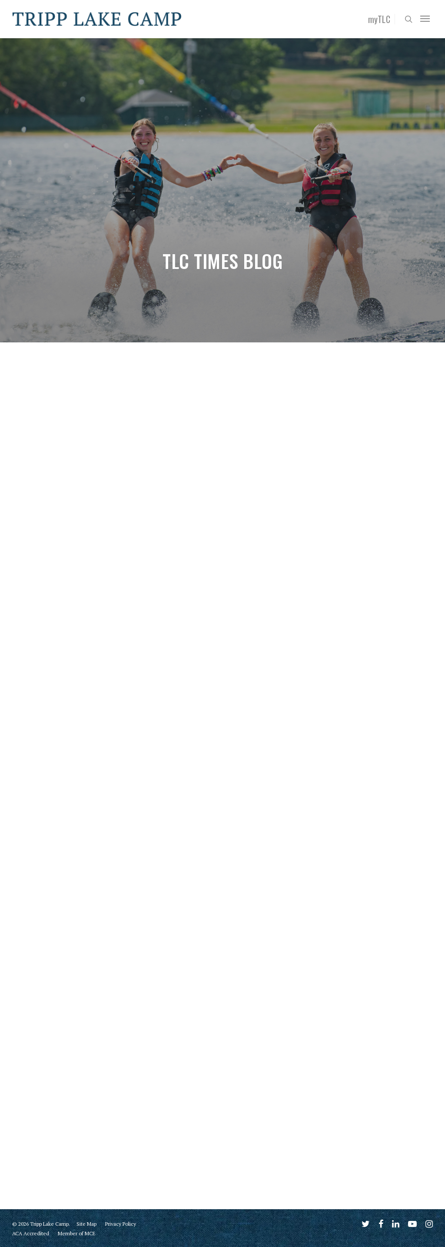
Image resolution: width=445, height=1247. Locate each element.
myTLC (379, 19)
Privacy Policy (120, 1223)
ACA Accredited (30, 1233)
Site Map (86, 1223)
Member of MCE (77, 1233)
